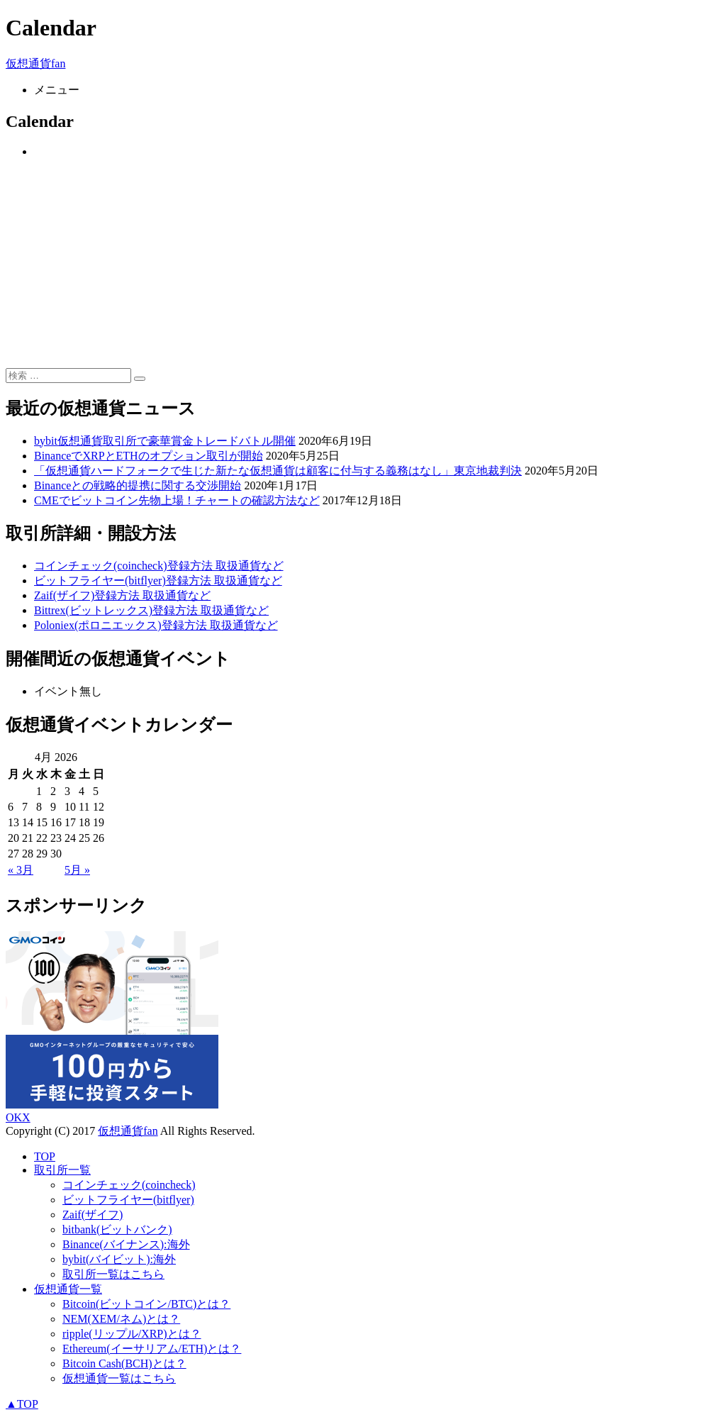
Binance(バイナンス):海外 (126, 1244)
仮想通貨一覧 (68, 1289)
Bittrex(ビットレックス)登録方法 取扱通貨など (151, 610)
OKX (18, 1117)
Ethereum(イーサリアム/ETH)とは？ (151, 1349)
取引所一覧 (62, 1170)
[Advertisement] (363, 269)
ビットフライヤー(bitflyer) (128, 1200)
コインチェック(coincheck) (129, 1185)
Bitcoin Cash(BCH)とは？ (124, 1363)
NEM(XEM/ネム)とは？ (121, 1319)
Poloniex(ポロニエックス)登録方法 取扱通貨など (156, 625)
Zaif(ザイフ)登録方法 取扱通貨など (122, 595)
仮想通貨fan (35, 63)
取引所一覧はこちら (113, 1274)
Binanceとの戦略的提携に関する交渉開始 (137, 485)
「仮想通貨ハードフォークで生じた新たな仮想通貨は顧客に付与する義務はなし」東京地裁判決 (278, 471)
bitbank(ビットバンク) (117, 1229)
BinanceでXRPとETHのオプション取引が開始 (148, 456)
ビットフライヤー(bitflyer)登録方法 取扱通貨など (158, 580)
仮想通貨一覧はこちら (119, 1378)
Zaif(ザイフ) (92, 1215)
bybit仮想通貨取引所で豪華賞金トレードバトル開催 (165, 441)
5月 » (77, 870)
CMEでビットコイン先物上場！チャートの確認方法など (177, 500)
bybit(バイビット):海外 (119, 1259)
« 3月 (20, 870)
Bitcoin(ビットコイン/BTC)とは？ (146, 1304)
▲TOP (22, 1404)
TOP (44, 1156)
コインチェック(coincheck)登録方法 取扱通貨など (159, 566)
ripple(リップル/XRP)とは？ (131, 1334)
